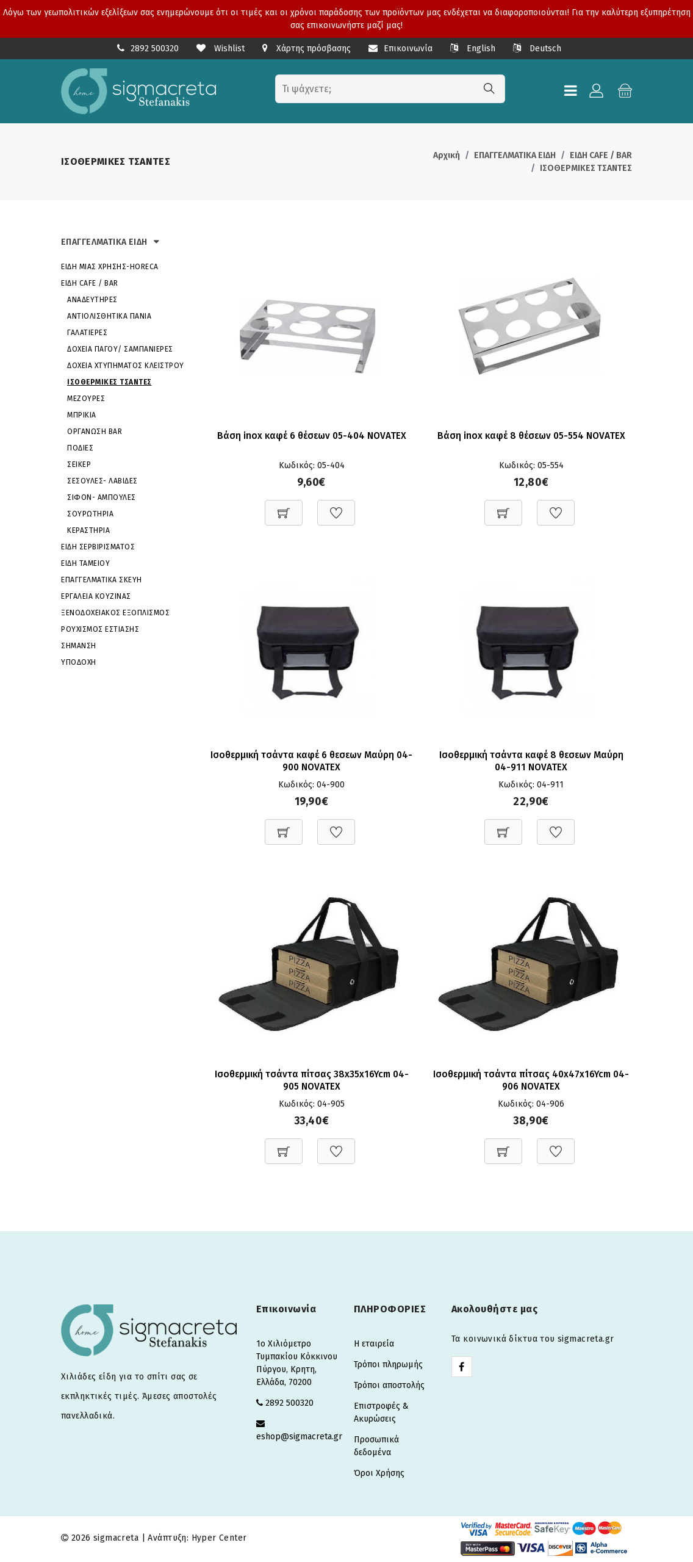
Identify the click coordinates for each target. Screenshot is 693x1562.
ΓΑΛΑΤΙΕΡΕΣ (87, 332)
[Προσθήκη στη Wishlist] (336, 507)
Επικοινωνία (400, 48)
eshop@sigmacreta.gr (299, 1438)
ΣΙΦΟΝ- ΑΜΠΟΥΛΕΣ (101, 497)
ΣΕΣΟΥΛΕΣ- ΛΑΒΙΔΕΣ (102, 481)
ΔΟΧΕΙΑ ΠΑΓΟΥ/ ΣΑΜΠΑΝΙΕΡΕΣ (120, 349)
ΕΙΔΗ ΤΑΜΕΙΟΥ (85, 563)
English (472, 48)
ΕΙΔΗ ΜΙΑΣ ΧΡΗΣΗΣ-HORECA (110, 266)
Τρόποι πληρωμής (388, 1366)
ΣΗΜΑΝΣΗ (78, 646)
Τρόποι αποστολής (389, 1387)
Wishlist (220, 48)
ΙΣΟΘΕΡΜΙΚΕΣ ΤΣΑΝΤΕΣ (586, 168)
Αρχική (446, 155)
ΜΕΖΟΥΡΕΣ (86, 398)
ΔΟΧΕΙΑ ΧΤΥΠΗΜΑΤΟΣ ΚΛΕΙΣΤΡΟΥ (125, 365)
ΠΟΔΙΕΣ (80, 448)
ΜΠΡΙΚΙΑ (81, 415)
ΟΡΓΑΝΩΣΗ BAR (94, 431)
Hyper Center (219, 1540)
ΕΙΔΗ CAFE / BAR (601, 155)
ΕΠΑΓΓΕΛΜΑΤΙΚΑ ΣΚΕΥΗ (101, 580)
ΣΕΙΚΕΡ (79, 464)
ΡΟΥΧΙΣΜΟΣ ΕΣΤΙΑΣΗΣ (100, 629)
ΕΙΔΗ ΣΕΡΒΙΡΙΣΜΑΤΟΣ (98, 547)
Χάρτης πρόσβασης (306, 48)
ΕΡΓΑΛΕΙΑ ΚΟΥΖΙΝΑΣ (96, 596)
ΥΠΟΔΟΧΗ (78, 662)
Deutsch (537, 48)
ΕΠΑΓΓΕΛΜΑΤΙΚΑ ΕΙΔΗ (515, 155)
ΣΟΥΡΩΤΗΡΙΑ (90, 514)
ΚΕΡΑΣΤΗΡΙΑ (88, 530)
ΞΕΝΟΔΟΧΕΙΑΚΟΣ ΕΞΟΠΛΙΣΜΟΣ (115, 613)
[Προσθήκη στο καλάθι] (284, 507)
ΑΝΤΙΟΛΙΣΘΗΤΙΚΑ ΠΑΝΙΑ (109, 316)
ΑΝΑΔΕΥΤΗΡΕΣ (92, 299)
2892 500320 (155, 48)
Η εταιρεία (374, 1345)
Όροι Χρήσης (379, 1475)
